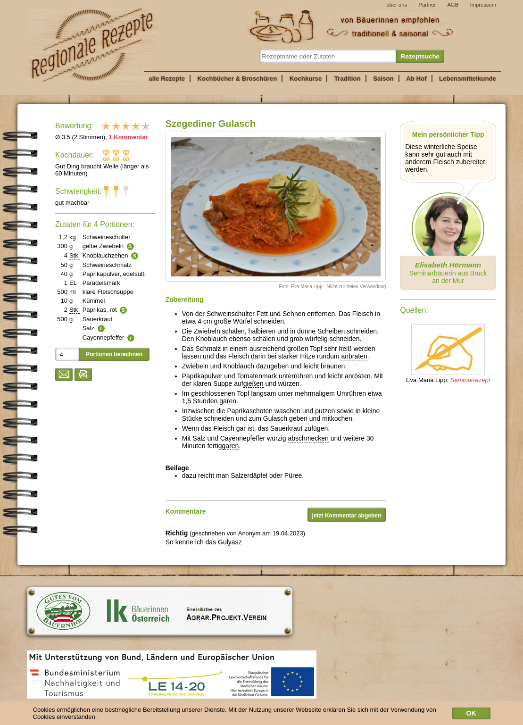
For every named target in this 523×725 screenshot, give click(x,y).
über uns (396, 5)
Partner (427, 5)
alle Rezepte (167, 78)
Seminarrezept (470, 379)
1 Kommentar (128, 137)
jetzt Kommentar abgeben (347, 515)
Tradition (347, 78)
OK (471, 715)
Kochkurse (306, 78)
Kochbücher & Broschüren (237, 78)
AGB (453, 5)
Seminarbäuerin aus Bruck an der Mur (448, 272)
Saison (383, 78)
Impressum (483, 5)
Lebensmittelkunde (467, 78)
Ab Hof (416, 78)
